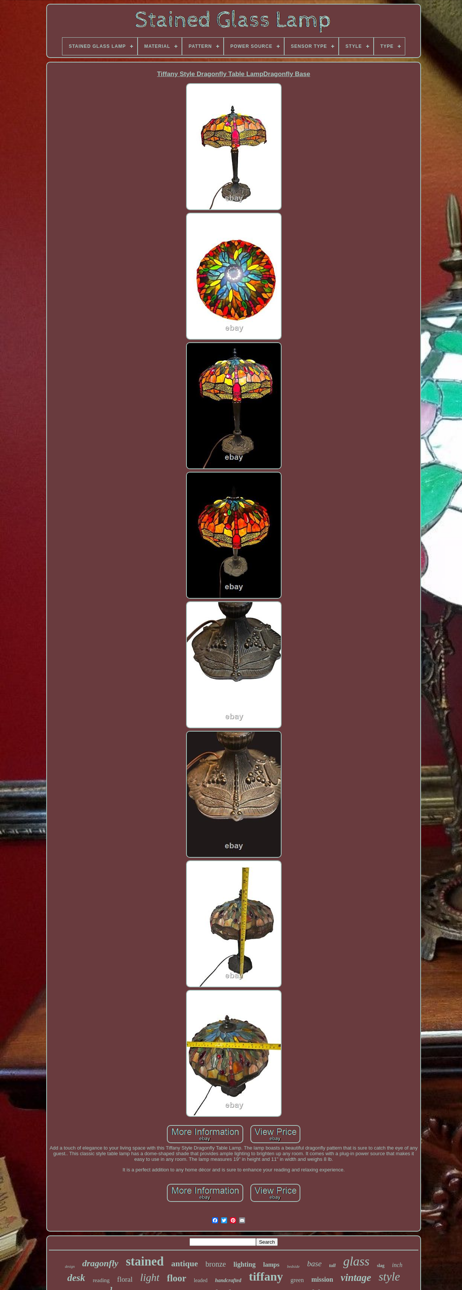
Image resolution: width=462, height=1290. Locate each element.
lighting (244, 1264)
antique (184, 1263)
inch (397, 1265)
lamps (271, 1264)
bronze (216, 1264)
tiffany (266, 1276)
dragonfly (100, 1263)
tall (332, 1265)
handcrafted (228, 1280)
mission (322, 1279)
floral (125, 1279)
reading (101, 1280)
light (149, 1277)
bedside (293, 1266)
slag (381, 1265)
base (314, 1263)
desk (76, 1277)
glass (356, 1261)
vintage (356, 1277)
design (70, 1266)
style (389, 1276)
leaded (201, 1280)
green (297, 1280)
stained (145, 1261)
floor (176, 1278)
